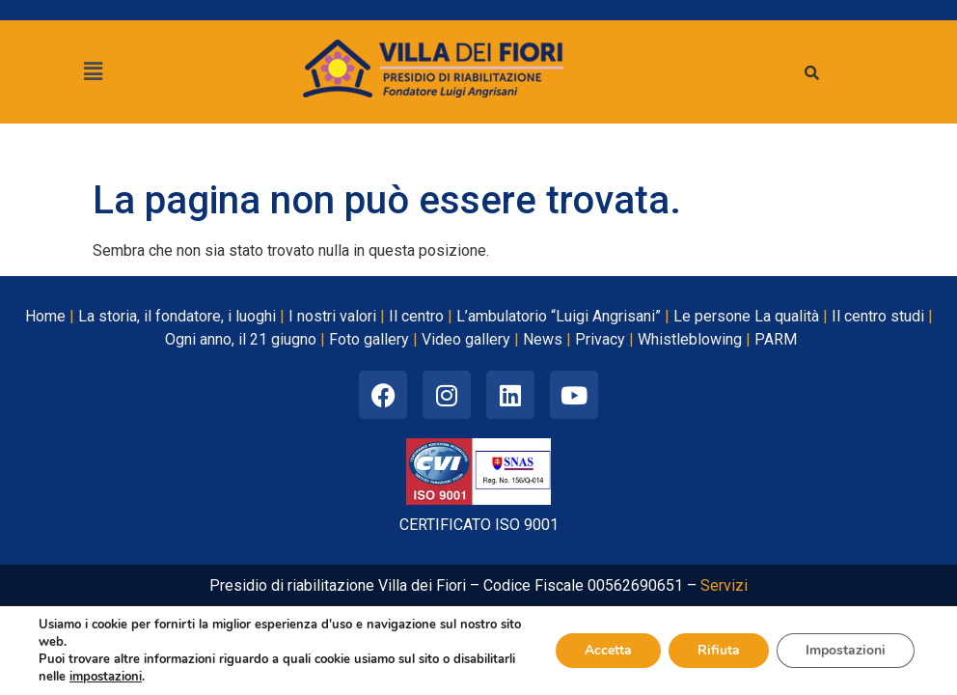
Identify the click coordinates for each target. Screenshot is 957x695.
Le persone (712, 316)
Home (45, 316)
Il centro (416, 316)
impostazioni (105, 676)
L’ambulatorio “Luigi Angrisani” (558, 316)
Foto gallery (369, 339)
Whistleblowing (690, 339)
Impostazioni (846, 650)
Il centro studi (878, 316)
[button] (92, 71)
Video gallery (466, 339)
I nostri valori (332, 316)
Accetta (608, 650)
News (542, 339)
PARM (775, 339)
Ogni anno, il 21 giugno (240, 339)
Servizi (724, 585)
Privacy (600, 339)
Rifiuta (718, 650)
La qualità (786, 316)
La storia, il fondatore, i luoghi (177, 316)
